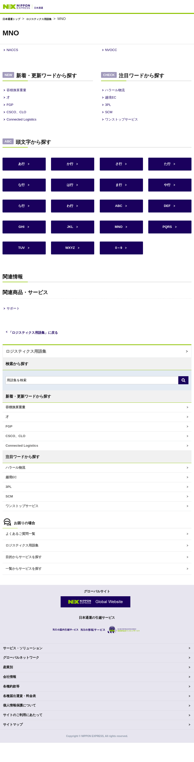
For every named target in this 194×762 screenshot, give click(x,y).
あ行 (21, 169)
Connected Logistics (24, 124)
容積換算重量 (18, 91)
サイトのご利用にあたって (22, 734)
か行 (70, 169)
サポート (14, 316)
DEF (167, 212)
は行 (70, 190)
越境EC (111, 99)
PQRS (167, 234)
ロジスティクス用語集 (51, 19)
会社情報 (9, 696)
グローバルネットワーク (21, 677)
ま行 (118, 190)
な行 (21, 190)
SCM (109, 115)
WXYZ (69, 256)
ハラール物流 (116, 91)
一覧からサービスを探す (26, 587)
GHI (21, 234)
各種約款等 (11, 705)
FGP (10, 107)
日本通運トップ (15, 19)
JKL (69, 234)
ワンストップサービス (124, 124)
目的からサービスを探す (26, 575)
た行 (167, 169)
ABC (118, 212)
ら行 (21, 212)
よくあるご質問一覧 (23, 550)
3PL (108, 107)
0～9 (118, 256)
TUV (21, 256)
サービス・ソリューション (22, 667)
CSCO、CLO (18, 115)
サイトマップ (13, 744)
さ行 (118, 169)
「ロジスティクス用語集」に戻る (37, 341)
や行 (167, 190)
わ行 (70, 212)
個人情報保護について (19, 724)
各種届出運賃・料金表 (19, 715)
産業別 (8, 686)
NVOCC (112, 50)
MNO (118, 234)
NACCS (13, 50)
